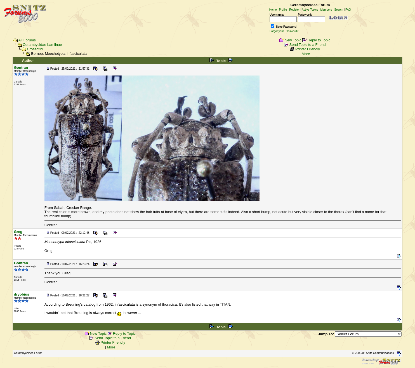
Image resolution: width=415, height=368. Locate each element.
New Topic (293, 40)
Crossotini (35, 49)
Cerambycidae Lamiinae (42, 45)
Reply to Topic (319, 40)
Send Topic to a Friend (307, 45)
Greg (18, 232)
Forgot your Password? (284, 31)
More (306, 54)
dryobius (21, 294)
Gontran (21, 67)
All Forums (27, 40)
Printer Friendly (307, 49)
